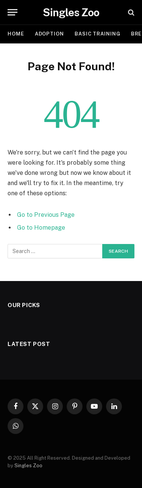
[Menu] (12, 12)
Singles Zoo (28, 465)
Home (16, 34)
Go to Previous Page (46, 214)
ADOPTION (49, 34)
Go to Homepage (41, 227)
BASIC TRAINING (97, 34)
